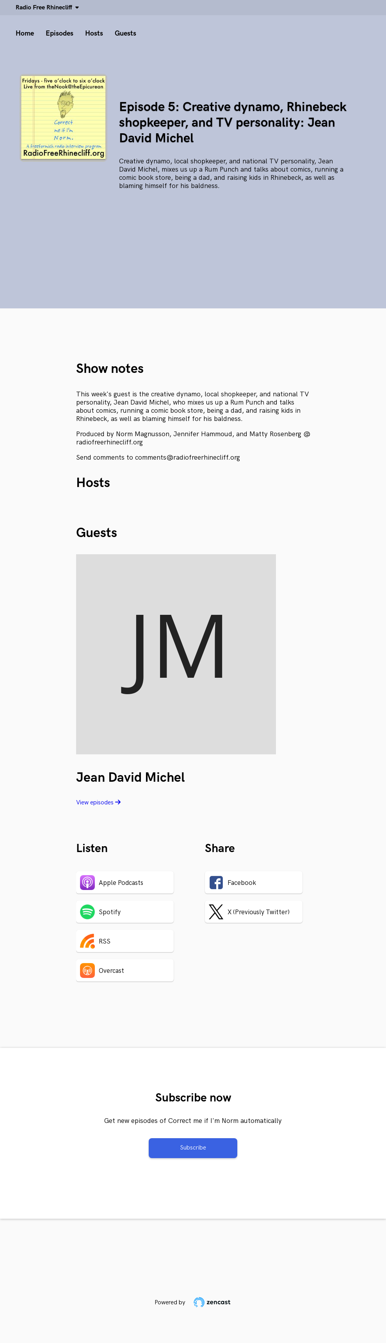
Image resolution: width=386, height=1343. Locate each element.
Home (25, 33)
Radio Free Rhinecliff (45, 7)
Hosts (94, 33)
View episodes (98, 802)
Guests (125, 33)
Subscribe (193, 1147)
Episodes (59, 33)
